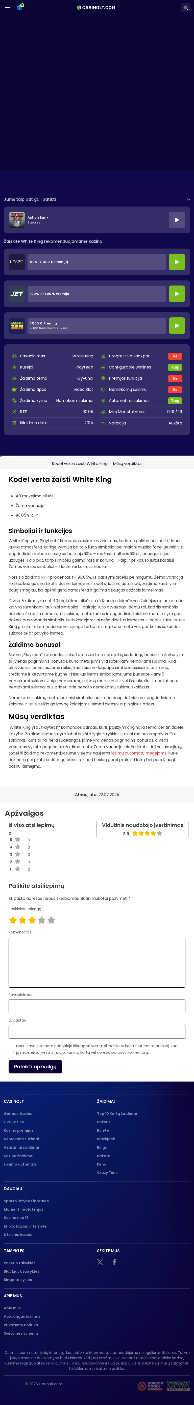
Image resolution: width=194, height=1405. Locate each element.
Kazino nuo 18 (16, 1217)
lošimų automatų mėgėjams (138, 753)
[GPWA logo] (178, 1386)
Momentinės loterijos (24, 1209)
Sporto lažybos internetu (27, 1201)
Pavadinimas (20, 994)
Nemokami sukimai (21, 1139)
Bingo (102, 1147)
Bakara (103, 1155)
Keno (101, 1164)
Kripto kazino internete (25, 1226)
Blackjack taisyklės (21, 1271)
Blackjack (106, 1139)
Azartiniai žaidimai (21, 1147)
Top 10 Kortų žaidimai (117, 1113)
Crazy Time (107, 1172)
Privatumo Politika (21, 1325)
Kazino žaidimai (18, 1155)
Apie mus (12, 1308)
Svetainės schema (21, 1333)
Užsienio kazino (18, 1234)
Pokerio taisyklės (20, 1263)
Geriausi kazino (18, 1113)
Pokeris (104, 1122)
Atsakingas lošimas (22, 1316)
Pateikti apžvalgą (35, 1066)
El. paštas (17, 1020)
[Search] (185, 7)
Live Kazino (14, 1122)
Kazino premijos (19, 1130)
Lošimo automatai (21, 1164)
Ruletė (103, 1130)
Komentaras (20, 932)
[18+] (97, 1386)
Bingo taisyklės (18, 1279)
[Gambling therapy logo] (150, 1386)
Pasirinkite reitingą (25, 908)
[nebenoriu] (121, 1386)
